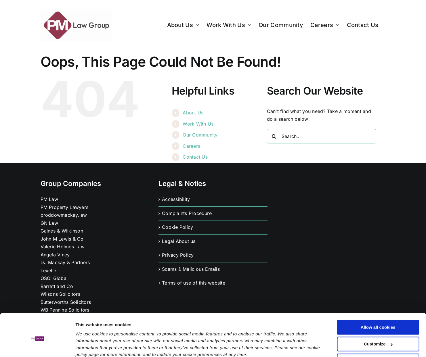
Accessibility (176, 199)
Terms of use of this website (193, 283)
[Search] (274, 136)
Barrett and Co (57, 286)
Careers (191, 146)
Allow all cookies (378, 302)
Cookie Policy (177, 227)
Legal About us (178, 241)
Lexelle (48, 270)
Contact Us (195, 157)
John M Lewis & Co (62, 239)
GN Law (49, 223)
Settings (84, 345)
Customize (378, 319)
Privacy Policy (178, 255)
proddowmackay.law (64, 215)
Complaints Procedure (187, 213)
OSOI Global (54, 278)
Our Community (200, 135)
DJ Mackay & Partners (65, 262)
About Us (193, 113)
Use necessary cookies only (378, 336)
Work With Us (198, 124)
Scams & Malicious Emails (191, 269)
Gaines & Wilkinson (62, 231)
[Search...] (321, 136)
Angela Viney (55, 255)
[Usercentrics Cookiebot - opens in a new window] (37, 345)
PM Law (49, 199)
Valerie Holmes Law (63, 246)
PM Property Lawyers (65, 207)
